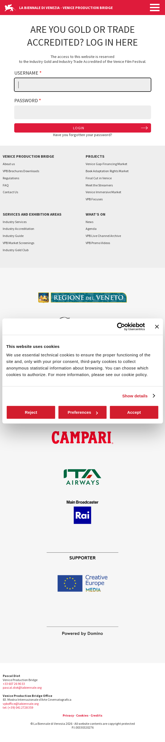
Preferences (83, 412)
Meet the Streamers (99, 185)
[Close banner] (157, 327)
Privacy (68, 715)
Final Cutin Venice (99, 178)
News (89, 222)
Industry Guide (13, 236)
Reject (31, 412)
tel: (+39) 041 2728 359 (18, 707)
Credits (96, 715)
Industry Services (15, 222)
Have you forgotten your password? (82, 134)
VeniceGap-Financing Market (106, 164)
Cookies (82, 715)
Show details (135, 396)
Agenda (91, 229)
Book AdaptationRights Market (107, 171)
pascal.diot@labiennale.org (22, 687)
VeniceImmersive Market (103, 192)
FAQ (6, 185)
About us (9, 164)
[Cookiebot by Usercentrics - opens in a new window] (121, 326)
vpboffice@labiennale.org (21, 704)
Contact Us (10, 192)
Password (26, 100)
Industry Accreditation (18, 229)
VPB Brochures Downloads (21, 171)
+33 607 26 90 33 (14, 684)
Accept (134, 412)
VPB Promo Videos (98, 243)
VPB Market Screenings (18, 243)
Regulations (11, 178)
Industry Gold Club (15, 250)
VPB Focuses (94, 199)
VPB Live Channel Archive (103, 236)
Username (26, 73)
